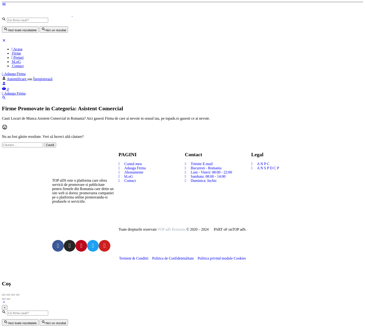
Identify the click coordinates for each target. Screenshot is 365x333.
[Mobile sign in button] (4, 84)
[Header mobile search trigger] (4, 99)
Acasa (16, 49)
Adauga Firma (14, 74)
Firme (16, 53)
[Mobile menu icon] (182, 4)
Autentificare (17, 79)
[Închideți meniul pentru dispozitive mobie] (4, 41)
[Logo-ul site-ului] (37, 15)
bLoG (16, 62)
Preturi (17, 57)
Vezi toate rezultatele (20, 29)
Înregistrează (43, 79)
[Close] (4, 307)
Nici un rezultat (53, 29)
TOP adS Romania (171, 229)
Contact (17, 66)
